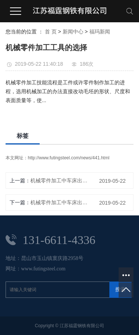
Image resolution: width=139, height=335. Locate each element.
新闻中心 (73, 32)
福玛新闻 (99, 32)
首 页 (51, 32)
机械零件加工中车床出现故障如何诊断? (60, 180)
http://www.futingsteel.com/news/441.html (68, 157)
